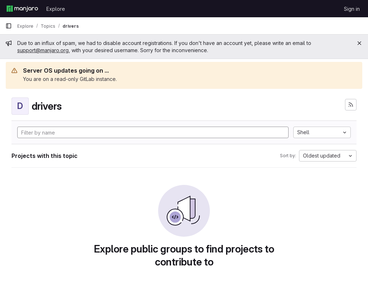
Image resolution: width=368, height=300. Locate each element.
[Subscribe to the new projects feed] (350, 104)
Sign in (352, 9)
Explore (55, 9)
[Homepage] (22, 8)
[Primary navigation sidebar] (8, 26)
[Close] (359, 43)
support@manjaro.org (43, 50)
